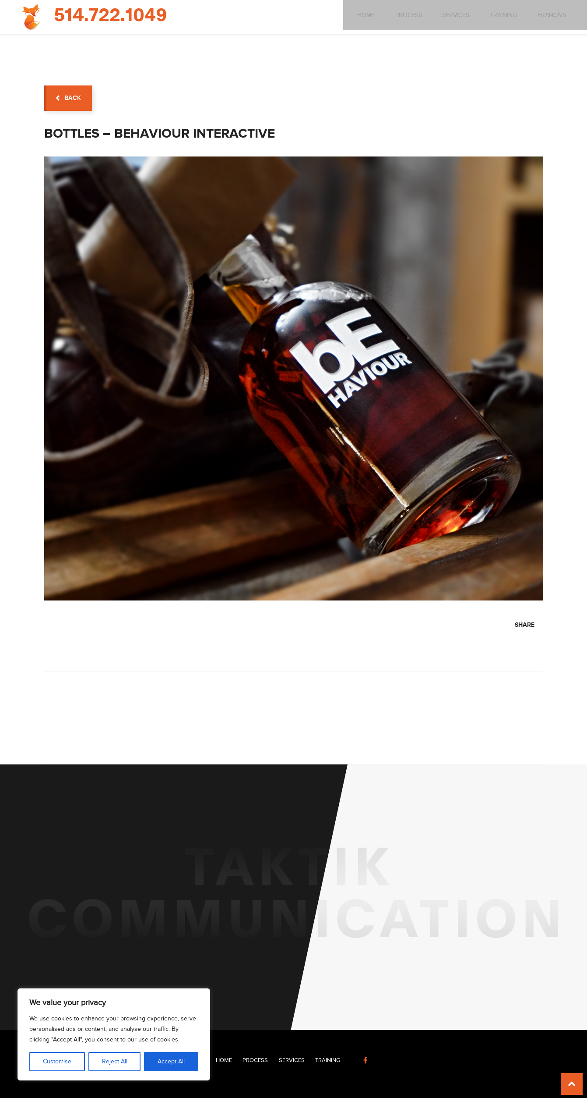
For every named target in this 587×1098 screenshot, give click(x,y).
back (68, 98)
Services (448, 16)
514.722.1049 (110, 16)
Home (356, 16)
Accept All (171, 1061)
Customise (57, 1061)
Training (496, 16)
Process (399, 16)
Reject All (114, 1061)
